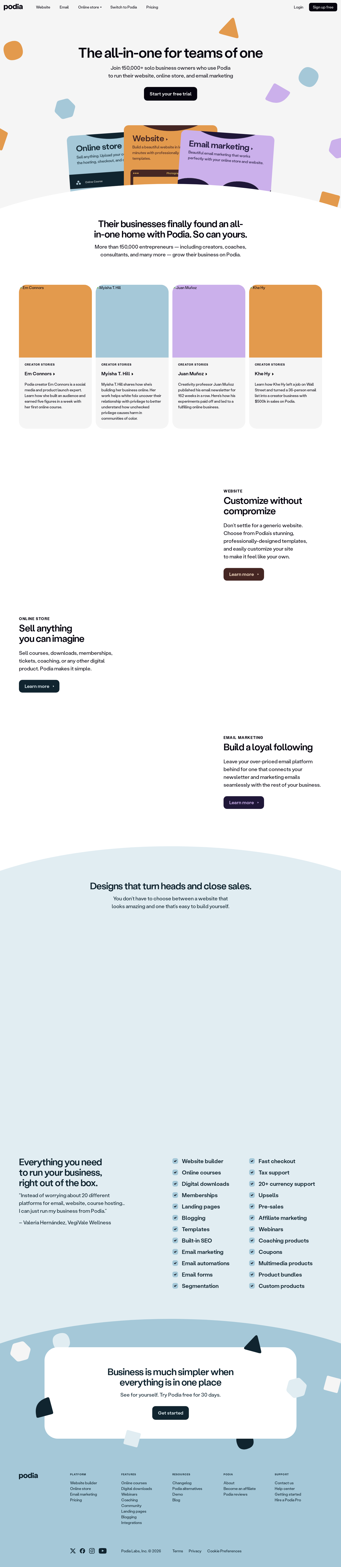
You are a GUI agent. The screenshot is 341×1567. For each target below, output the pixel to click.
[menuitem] (43, 7)
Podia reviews (235, 1494)
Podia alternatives (187, 1488)
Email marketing (83, 1494)
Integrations (131, 1522)
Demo (177, 1494)
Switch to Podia (123, 6)
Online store (80, 1488)
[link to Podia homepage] (28, 1476)
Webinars (129, 1494)
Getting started (288, 1494)
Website (43, 6)
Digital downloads (136, 1488)
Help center (285, 1488)
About (229, 1482)
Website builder (83, 1482)
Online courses (134, 1482)
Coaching (129, 1499)
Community (131, 1505)
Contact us (284, 1482)
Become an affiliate (240, 1488)
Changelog (182, 1482)
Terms (177, 1550)
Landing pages (133, 1511)
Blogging (129, 1516)
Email (64, 6)
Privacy (195, 1550)
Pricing (152, 6)
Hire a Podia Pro (288, 1499)
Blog (176, 1499)
